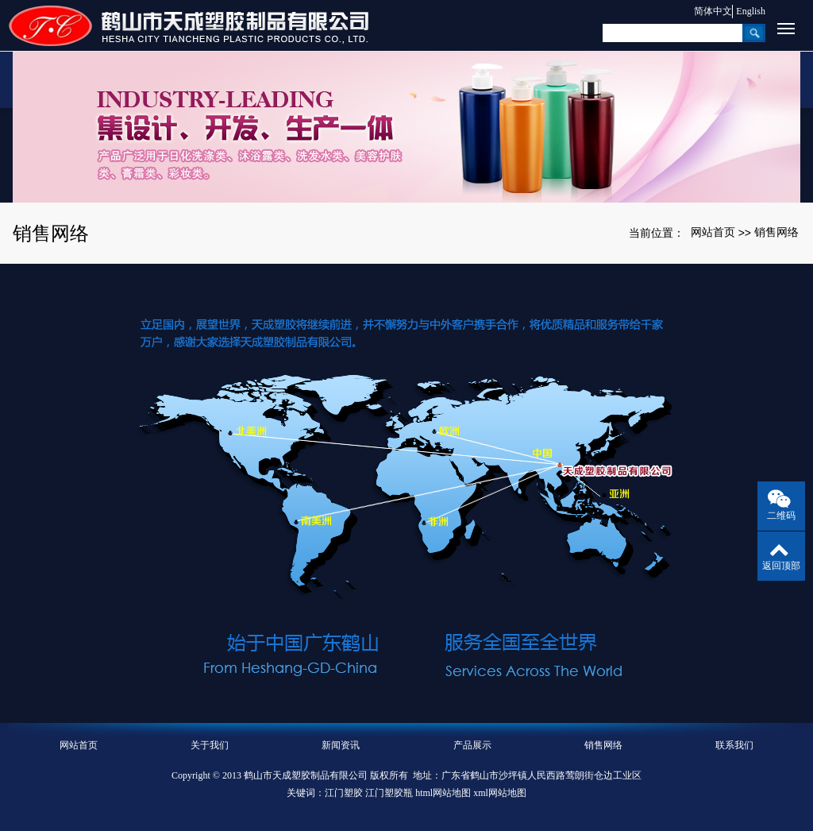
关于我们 (210, 745)
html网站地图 (443, 792)
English (750, 11)
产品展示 (472, 745)
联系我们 (734, 745)
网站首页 (713, 232)
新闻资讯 (341, 745)
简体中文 (705, 11)
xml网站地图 (499, 792)
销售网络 (776, 232)
